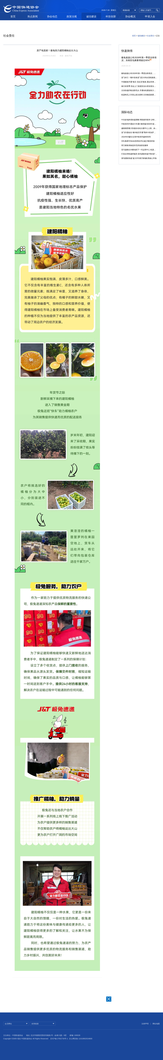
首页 (13, 16)
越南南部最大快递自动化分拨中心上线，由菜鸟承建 (141, 128)
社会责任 (150, 36)
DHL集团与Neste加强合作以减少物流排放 (138, 141)
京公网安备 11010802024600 (80, 1043)
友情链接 (35, 1027)
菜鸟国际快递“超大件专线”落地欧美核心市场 (138, 158)
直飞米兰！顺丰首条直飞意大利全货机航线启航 (140, 77)
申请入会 (150, 16)
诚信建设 (91, 16)
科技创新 (111, 16)
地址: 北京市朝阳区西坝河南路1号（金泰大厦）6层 (46, 1040)
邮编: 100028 (75, 1040)
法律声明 (145, 1027)
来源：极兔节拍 (66, 56)
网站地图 (156, 1027)
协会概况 (130, 16)
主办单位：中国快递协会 (13, 1040)
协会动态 (52, 16)
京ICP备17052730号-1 (59, 1043)
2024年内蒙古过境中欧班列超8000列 (136, 137)
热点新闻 (33, 16)
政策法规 (72, 16)
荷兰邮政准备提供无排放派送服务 (134, 145)
